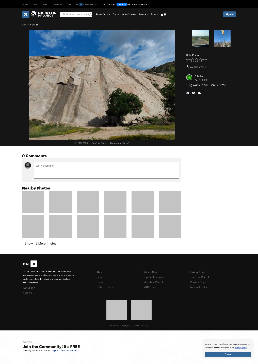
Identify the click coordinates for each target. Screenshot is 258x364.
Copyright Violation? (119, 143)
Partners (143, 14)
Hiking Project (198, 272)
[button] (187, 93)
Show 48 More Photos (40, 243)
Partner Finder (104, 286)
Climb (25, 4)
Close (228, 354)
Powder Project (198, 282)
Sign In (229, 14)
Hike (45, 4)
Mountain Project (153, 282)
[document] (228, 350)
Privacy (145, 325)
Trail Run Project (199, 277)
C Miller (25, 24)
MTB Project (150, 286)
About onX (29, 287)
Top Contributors (153, 277)
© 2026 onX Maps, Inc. (120, 325)
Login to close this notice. (64, 350)
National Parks (198, 286)
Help (99, 277)
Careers (27, 292)
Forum (154, 14)
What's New (129, 14)
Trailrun (57, 4)
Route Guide (102, 14)
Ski (69, 4)
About (99, 272)
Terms (136, 325)
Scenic (35, 24)
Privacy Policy (241, 347)
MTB (36, 4)
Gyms (116, 14)
